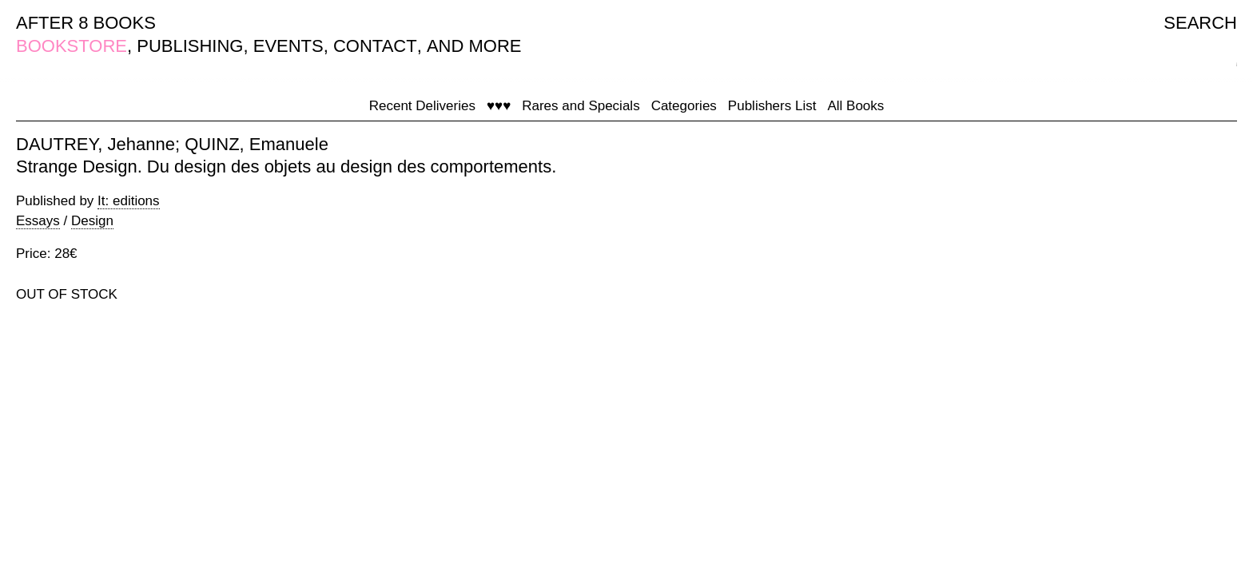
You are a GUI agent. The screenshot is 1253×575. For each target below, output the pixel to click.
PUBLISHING (190, 46)
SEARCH (1200, 23)
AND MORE (474, 46)
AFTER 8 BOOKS (86, 23)
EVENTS (288, 46)
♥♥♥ (499, 105)
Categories (684, 105)
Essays (38, 220)
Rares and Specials (580, 105)
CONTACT (375, 46)
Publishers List (772, 105)
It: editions (128, 200)
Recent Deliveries (422, 105)
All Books (855, 105)
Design (92, 220)
